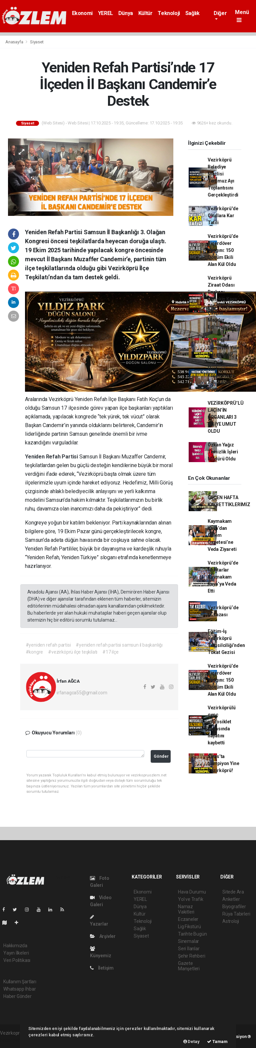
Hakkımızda (15, 945)
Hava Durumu (192, 892)
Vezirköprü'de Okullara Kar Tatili (223, 215)
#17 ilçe (110, 652)
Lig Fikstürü (189, 926)
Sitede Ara (233, 892)
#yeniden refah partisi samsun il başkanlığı (119, 645)
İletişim (102, 968)
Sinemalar (188, 941)
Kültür (145, 13)
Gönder (161, 756)
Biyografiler (234, 906)
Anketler (231, 899)
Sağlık (192, 13)
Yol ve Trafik (190, 899)
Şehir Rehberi (191, 956)
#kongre (34, 652)
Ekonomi (82, 13)
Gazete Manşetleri (189, 966)
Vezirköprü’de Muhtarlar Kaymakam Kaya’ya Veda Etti (223, 577)
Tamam (217, 1041)
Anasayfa (14, 41)
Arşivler (103, 936)
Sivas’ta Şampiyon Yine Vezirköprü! (223, 347)
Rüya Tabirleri (236, 914)
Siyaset (37, 41)
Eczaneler (188, 919)
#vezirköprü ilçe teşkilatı (72, 652)
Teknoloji (169, 13)
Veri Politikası (16, 960)
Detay (191, 1041)
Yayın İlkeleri (16, 953)
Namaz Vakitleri (186, 909)
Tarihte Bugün (192, 934)
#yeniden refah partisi (48, 645)
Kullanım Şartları (19, 981)
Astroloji (230, 921)
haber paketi (13, 1040)
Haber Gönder (17, 996)
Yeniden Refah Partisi (52, 456)
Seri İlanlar (189, 948)
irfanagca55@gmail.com (82, 692)
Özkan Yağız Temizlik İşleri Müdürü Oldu (223, 451)
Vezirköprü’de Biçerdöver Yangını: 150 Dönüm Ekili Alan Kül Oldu (223, 250)
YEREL (105, 13)
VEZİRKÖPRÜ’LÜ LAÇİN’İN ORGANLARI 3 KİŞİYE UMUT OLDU (226, 417)
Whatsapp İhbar (19, 989)
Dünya (125, 13)
